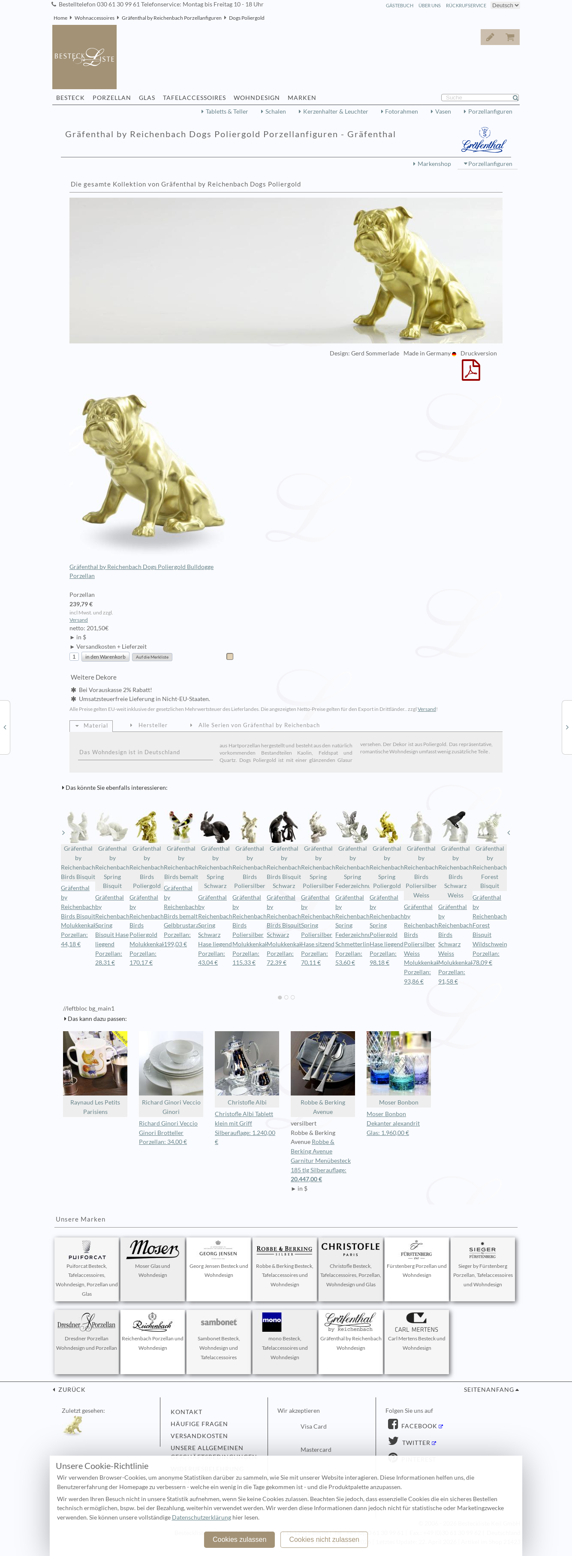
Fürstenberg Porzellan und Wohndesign (417, 1259)
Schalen (275, 111)
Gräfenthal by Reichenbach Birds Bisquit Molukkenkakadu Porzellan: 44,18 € (83, 916)
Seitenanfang (489, 1389)
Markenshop (434, 163)
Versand (78, 620)
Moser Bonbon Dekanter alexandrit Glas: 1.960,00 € (393, 1123)
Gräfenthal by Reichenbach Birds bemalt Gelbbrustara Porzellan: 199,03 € (181, 916)
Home (60, 18)
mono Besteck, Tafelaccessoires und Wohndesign (285, 1336)
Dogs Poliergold (247, 18)
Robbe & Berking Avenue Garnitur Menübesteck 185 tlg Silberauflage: (323, 1161)
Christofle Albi (247, 1068)
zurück (71, 1389)
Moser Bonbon (399, 1068)
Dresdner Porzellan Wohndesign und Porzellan (86, 1331)
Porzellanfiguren (490, 111)
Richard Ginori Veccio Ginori (171, 1073)
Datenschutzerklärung (201, 1517)
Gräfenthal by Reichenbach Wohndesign (351, 1331)
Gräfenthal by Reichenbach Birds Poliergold (146, 849)
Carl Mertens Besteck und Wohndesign (417, 1331)
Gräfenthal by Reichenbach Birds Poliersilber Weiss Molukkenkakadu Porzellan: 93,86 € (426, 944)
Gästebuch (399, 5)
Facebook (418, 1426)
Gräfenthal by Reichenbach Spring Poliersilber (318, 849)
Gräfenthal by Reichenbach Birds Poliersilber (249, 849)
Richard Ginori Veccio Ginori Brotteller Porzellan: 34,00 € (168, 1133)
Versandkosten (199, 1436)
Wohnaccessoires (94, 18)
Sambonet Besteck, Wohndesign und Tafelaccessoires (219, 1336)
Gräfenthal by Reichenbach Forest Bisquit (490, 849)
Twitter (415, 1442)
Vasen (443, 111)
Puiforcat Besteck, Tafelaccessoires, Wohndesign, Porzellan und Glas (87, 1268)
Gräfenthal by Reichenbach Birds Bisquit (78, 845)
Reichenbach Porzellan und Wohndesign (153, 1331)
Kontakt (186, 1412)
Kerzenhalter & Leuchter (335, 111)
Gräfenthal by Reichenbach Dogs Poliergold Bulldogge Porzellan (152, 487)
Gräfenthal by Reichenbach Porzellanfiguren (172, 18)
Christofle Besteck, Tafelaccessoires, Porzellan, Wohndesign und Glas (350, 1264)
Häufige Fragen (199, 1424)
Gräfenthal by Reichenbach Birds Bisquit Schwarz (284, 849)
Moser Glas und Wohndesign (152, 1259)
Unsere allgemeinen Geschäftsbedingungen (214, 1453)
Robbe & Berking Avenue (323, 1073)
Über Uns (429, 5)
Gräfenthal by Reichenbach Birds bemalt (181, 845)
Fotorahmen (401, 111)
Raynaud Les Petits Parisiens (95, 1073)
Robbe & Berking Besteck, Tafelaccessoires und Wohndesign (285, 1264)
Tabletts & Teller (227, 111)
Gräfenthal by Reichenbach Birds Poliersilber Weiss (421, 854)
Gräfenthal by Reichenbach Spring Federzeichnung (352, 849)
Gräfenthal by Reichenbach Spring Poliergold (387, 849)
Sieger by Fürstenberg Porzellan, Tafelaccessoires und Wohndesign (483, 1264)
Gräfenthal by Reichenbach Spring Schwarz (215, 849)
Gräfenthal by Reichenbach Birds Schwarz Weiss (455, 854)
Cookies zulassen (239, 1539)
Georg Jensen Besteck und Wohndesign (219, 1259)
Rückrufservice (466, 5)
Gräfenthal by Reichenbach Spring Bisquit (112, 849)
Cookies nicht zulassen (324, 1539)
